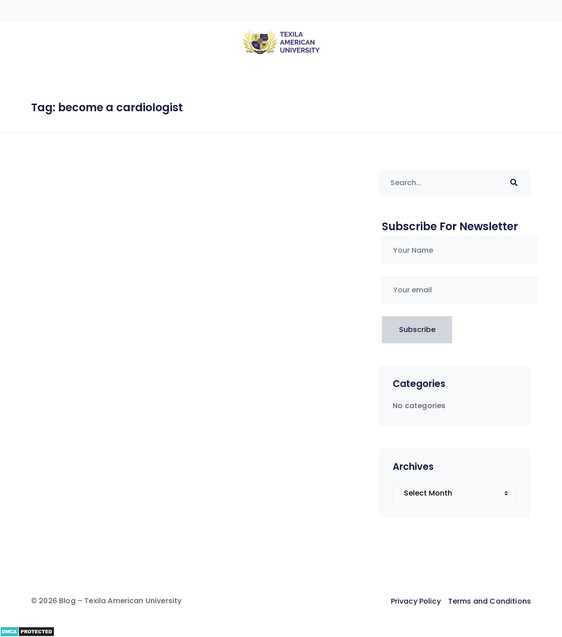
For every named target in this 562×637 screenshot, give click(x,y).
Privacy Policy (416, 601)
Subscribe (417, 329)
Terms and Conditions (489, 601)
